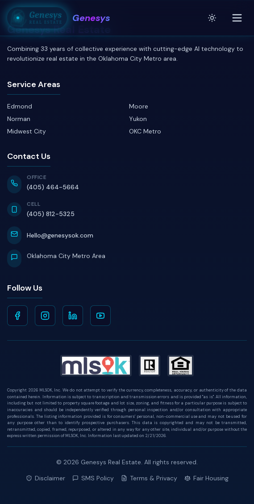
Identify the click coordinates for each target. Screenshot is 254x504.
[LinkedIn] (72, 315)
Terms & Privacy (149, 478)
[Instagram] (45, 315)
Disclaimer (45, 478)
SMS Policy (93, 478)
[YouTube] (100, 315)
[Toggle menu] (237, 18)
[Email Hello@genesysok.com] (127, 235)
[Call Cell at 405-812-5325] (127, 209)
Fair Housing (206, 478)
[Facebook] (17, 315)
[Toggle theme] (212, 18)
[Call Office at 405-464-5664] (127, 183)
